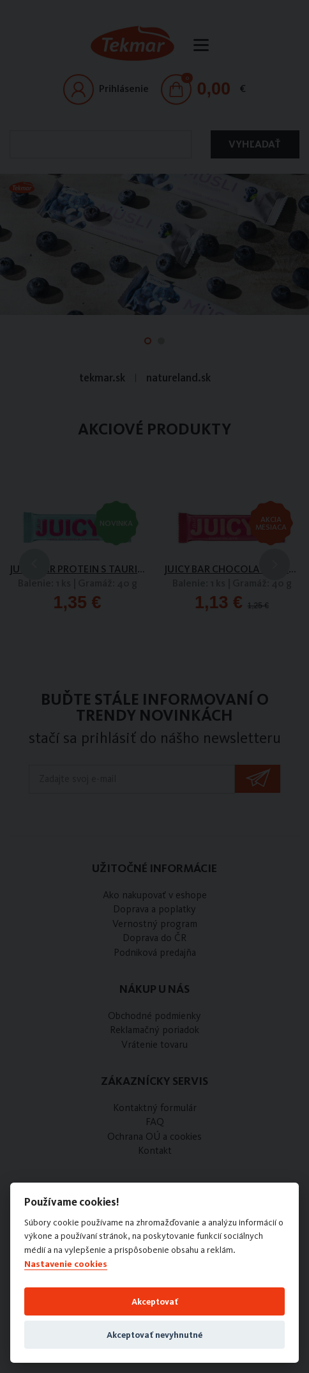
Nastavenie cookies (65, 1264)
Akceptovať (155, 1301)
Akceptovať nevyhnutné (154, 1335)
